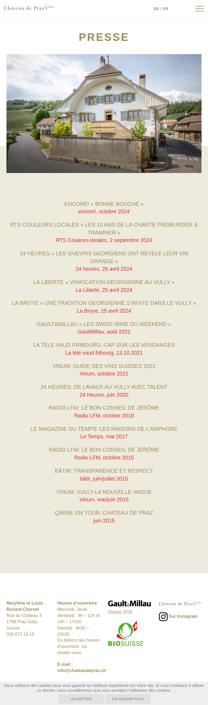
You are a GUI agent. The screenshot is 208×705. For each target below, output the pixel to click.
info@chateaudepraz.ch (81, 669)
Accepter (77, 699)
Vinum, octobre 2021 (104, 373)
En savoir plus (132, 699)
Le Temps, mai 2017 (104, 436)
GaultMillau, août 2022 (104, 331)
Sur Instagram (183, 615)
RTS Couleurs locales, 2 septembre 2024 (103, 240)
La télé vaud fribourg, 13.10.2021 (104, 352)
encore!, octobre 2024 (104, 211)
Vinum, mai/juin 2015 (104, 498)
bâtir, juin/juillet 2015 (103, 478)
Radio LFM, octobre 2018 (104, 415)
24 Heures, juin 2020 (104, 394)
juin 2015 (104, 519)
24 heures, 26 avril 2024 (104, 269)
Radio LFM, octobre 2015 (104, 457)
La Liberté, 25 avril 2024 (104, 290)
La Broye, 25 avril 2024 (104, 311)
